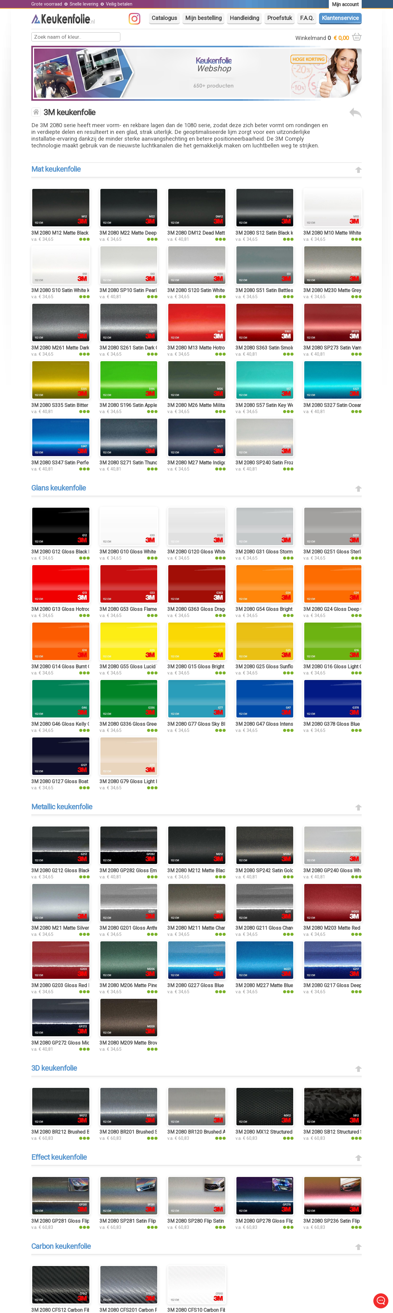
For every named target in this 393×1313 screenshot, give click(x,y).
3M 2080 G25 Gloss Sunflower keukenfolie (281, 667)
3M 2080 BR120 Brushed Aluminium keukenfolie (219, 1132)
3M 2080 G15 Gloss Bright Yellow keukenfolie (216, 667)
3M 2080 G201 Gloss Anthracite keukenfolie (146, 928)
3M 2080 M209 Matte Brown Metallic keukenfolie (152, 1043)
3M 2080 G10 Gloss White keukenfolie (140, 552)
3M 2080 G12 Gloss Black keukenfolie (72, 552)
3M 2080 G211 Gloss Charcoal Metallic (277, 928)
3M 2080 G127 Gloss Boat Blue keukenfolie (78, 781)
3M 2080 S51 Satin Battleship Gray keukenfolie (286, 290)
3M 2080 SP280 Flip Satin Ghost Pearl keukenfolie (222, 1221)
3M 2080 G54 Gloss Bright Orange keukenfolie (285, 609)
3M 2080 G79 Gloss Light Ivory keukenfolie (146, 781)
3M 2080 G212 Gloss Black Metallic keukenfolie (83, 870)
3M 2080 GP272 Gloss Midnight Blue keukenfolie (84, 1043)
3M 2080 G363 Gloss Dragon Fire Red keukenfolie (221, 609)
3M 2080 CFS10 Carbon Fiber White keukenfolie (219, 1310)
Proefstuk (279, 18)
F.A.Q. (307, 18)
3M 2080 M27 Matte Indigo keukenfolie (210, 463)
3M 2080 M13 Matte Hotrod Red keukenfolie (215, 348)
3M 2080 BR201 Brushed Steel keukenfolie (146, 1132)
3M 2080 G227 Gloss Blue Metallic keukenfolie (218, 985)
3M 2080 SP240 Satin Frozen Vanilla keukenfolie (288, 463)
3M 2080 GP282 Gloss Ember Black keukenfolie (151, 870)
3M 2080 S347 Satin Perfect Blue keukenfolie (80, 463)
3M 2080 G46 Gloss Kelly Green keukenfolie (78, 724)
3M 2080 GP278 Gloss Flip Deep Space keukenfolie (291, 1221)
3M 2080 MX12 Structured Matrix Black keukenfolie (290, 1132)
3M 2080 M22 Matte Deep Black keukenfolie (147, 233)
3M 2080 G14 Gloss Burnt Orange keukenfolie (80, 667)
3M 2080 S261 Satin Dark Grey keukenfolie (145, 348)
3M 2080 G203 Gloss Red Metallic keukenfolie (81, 985)
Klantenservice (340, 18)
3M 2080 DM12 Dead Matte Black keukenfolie (217, 233)
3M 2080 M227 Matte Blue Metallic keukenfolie (286, 985)
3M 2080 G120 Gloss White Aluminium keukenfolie (221, 552)
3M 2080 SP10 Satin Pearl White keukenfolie (147, 290)
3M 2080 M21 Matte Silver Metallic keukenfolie (82, 928)
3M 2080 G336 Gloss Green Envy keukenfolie (148, 724)
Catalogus (164, 18)
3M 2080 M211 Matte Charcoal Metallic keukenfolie (223, 928)
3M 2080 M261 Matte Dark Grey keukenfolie (79, 348)
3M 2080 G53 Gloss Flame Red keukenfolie (146, 609)
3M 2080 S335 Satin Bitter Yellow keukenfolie (80, 405)
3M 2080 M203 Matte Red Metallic (341, 928)
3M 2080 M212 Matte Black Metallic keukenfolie (219, 870)
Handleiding (244, 18)
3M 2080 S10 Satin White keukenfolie (71, 290)
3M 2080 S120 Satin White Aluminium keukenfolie (220, 290)
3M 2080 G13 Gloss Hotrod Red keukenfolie (78, 609)
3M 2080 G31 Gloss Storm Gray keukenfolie (282, 552)
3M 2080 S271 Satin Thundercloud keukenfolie (149, 463)
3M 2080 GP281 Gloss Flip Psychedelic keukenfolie (87, 1221)
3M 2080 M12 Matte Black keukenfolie (73, 233)
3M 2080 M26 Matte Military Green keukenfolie (218, 405)
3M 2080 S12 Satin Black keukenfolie (275, 233)
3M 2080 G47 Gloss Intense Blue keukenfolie (284, 724)
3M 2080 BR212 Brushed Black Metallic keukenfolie (87, 1132)
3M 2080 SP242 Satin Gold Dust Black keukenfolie (289, 870)
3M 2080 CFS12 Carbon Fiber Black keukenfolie (82, 1310)
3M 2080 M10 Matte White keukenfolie (345, 233)
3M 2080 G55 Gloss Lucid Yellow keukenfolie (148, 667)
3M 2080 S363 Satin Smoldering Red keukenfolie (288, 348)
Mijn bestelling (203, 18)
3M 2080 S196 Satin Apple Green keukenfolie (148, 405)
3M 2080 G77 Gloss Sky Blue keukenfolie (212, 724)
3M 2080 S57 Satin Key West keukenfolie (280, 405)
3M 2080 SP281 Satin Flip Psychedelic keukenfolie (154, 1221)
